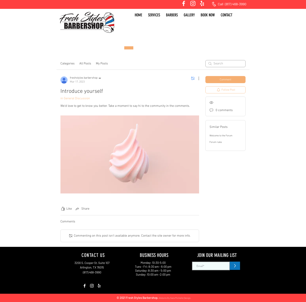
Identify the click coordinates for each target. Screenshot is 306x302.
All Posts (85, 64)
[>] (235, 266)
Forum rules (216, 142)
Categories (67, 64)
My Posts (102, 64)
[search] (225, 63)
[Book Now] (128, 47)
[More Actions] (196, 78)
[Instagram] (192, 3)
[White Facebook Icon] (183, 3)
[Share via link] (82, 208)
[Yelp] (202, 3)
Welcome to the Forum (221, 135)
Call (221, 4)
